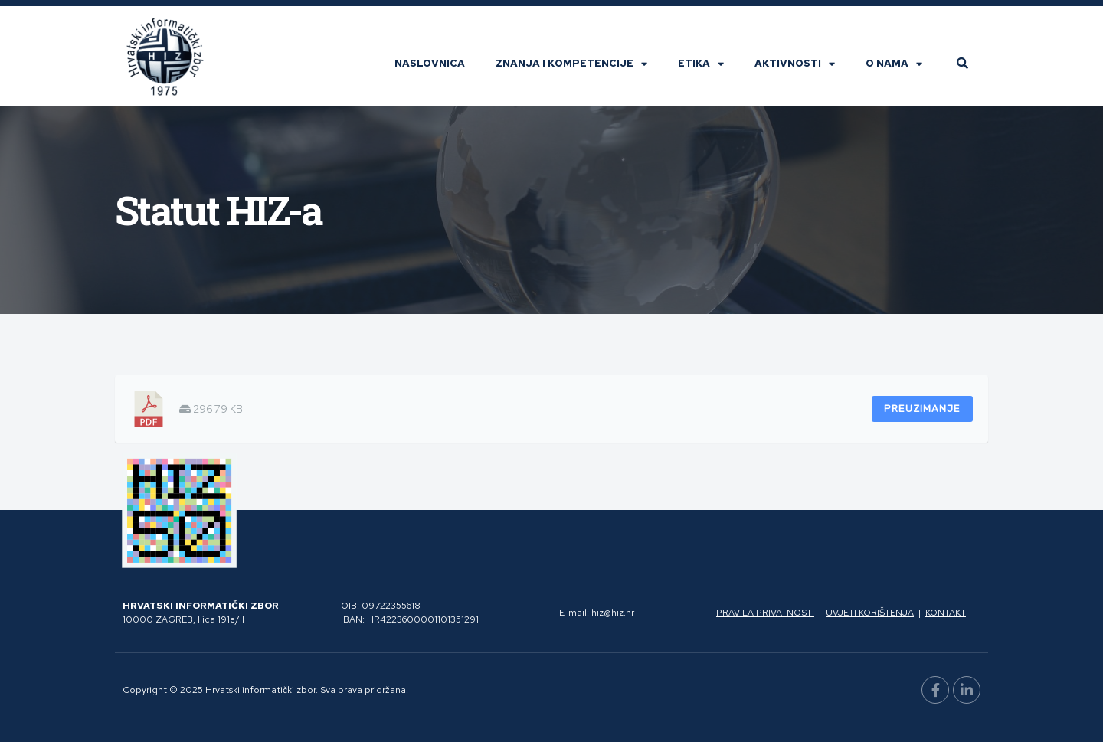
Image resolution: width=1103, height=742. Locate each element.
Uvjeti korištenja (870, 612)
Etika (701, 64)
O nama (894, 64)
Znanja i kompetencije (571, 64)
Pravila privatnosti (765, 612)
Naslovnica (429, 63)
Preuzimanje (922, 408)
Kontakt (945, 612)
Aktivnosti (794, 64)
